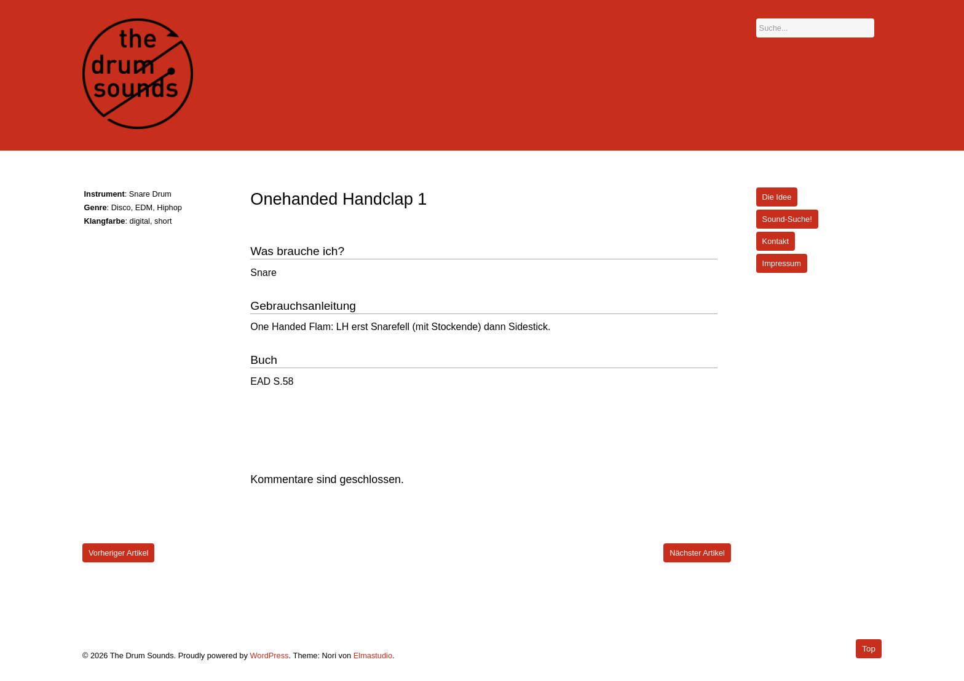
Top (868, 648)
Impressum (781, 263)
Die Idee (777, 197)
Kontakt (775, 241)
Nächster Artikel (697, 552)
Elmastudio (373, 655)
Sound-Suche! (787, 219)
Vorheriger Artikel (118, 552)
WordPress (269, 655)
